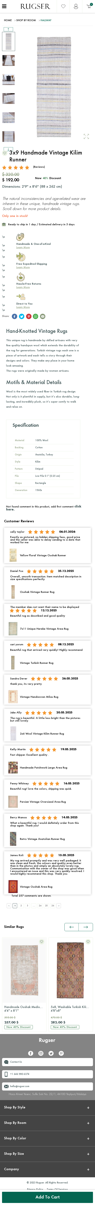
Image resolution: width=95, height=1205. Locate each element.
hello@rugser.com (19, 1086)
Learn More (23, 247)
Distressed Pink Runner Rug (71, 1009)
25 (46, 906)
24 (40, 906)
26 (53, 906)
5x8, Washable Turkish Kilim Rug (25, 1009)
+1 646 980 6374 (19, 1074)
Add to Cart (47, 1197)
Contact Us (16, 1062)
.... (34, 906)
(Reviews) (39, 167)
